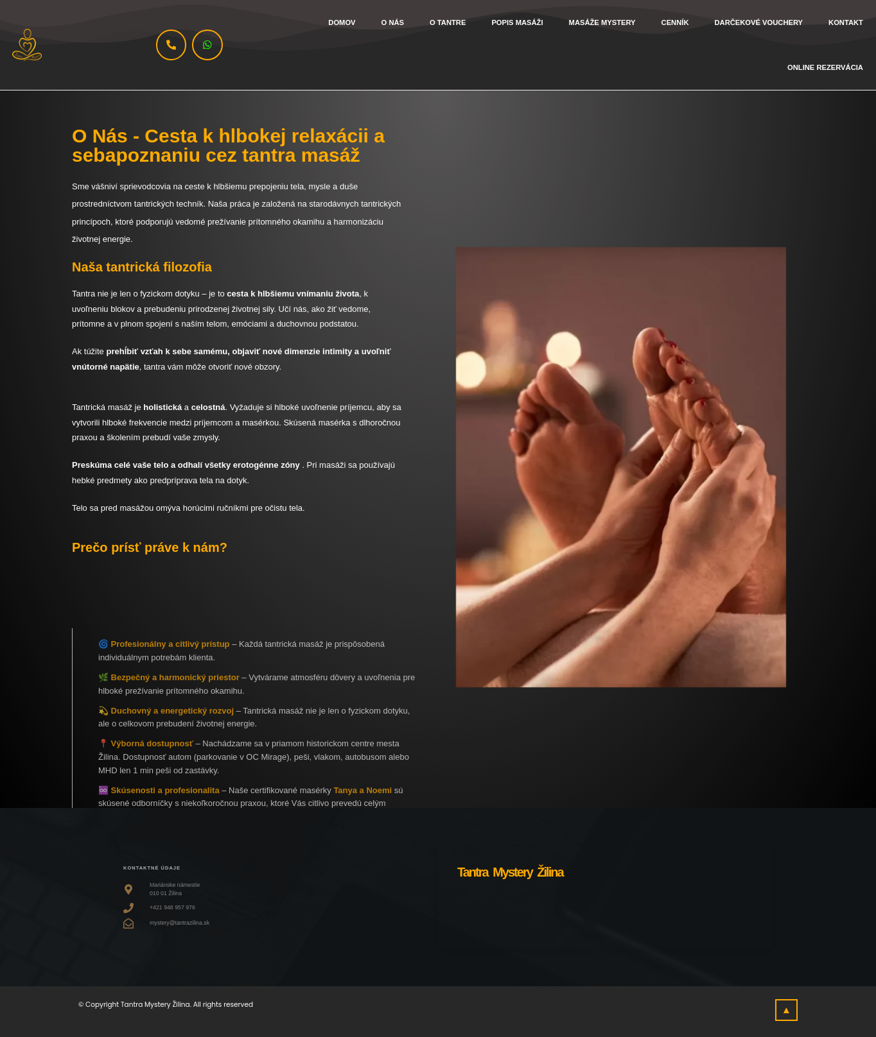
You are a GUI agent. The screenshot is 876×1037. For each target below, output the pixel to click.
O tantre (448, 22)
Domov (341, 22)
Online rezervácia (825, 67)
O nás (392, 22)
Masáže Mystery (602, 22)
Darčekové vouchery (758, 22)
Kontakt (845, 22)
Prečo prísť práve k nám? (149, 547)
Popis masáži (517, 22)
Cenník (675, 22)
